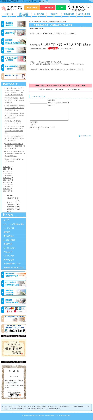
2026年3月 (6, 169)
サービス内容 (38, 15)
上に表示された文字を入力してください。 (43, 130)
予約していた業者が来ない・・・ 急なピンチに (13, 122)
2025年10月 (7, 180)
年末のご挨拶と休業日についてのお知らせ (14, 160)
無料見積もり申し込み (13, 264)
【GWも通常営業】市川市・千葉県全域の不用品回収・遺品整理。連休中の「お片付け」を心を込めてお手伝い (14, 91)
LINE (61, 7)
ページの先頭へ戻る (86, 138)
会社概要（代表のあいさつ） (39, 408)
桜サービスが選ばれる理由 (23, 15)
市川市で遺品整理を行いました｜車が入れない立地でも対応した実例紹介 (14, 138)
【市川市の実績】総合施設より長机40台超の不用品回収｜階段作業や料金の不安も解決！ (14, 130)
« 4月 (9, 211)
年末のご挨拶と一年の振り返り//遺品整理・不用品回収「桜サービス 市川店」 (15, 154)
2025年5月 (6, 191)
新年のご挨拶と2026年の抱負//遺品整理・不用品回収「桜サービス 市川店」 (15, 146)
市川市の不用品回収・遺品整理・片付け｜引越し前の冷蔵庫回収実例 (14, 100)
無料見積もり (47, 7)
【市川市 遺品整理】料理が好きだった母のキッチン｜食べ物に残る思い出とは (15, 108)
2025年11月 (7, 178)
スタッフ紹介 (13, 256)
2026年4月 (6, 167)
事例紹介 (53, 15)
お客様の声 (13, 244)
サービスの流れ (13, 248)
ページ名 (13, 220)
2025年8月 (6, 184)
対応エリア (13, 252)
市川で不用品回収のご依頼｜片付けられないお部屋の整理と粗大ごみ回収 (14, 116)
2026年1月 (6, 173)
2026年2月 (6, 171)
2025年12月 (7, 175)
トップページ (8, 15)
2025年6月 (6, 189)
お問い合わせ (32, 7)
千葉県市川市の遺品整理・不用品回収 (41, 415)
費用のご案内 (68, 15)
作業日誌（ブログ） (55, 408)
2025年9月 (6, 182)
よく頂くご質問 (84, 15)
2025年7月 (6, 186)
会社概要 (13, 268)
